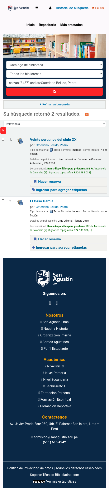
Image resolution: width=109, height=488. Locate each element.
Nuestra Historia (54, 329)
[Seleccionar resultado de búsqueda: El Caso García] (3, 200)
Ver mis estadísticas (61, 481)
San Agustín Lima (54, 322)
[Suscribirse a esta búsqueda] (87, 114)
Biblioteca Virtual (18, 8)
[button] (37, 8)
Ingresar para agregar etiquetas (59, 190)
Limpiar (98, 8)
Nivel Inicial (54, 366)
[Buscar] (54, 92)
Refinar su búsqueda (56, 104)
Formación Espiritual (54, 400)
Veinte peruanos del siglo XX (53, 140)
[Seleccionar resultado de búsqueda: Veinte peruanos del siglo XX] (3, 139)
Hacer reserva (47, 181)
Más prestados (71, 25)
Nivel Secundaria (54, 380)
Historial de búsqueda (72, 8)
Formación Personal (54, 393)
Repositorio (47, 25)
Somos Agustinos (54, 342)
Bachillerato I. (54, 386)
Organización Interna (54, 335)
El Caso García (41, 201)
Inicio (31, 25)
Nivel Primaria (54, 373)
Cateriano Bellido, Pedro (52, 145)
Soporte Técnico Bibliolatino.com (54, 475)
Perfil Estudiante (54, 349)
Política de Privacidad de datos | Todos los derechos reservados (54, 468)
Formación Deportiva (54, 406)
